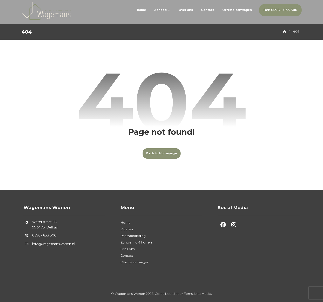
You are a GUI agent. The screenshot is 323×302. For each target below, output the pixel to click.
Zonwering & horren (136, 242)
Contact (127, 256)
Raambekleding (133, 236)
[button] (223, 224)
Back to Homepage (161, 153)
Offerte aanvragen (135, 262)
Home (126, 223)
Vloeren (127, 229)
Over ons (128, 249)
